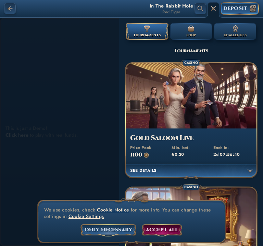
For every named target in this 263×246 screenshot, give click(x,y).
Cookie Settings (86, 216)
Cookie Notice (113, 210)
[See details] (250, 170)
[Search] (200, 8)
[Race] (213, 8)
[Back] (10, 8)
